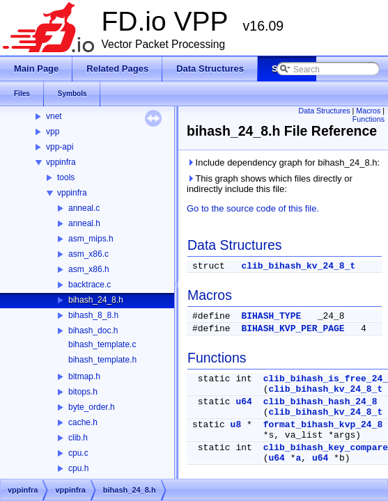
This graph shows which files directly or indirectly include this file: (269, 183)
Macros (368, 110)
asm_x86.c (88, 254)
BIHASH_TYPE (271, 316)
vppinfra (61, 162)
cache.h (83, 422)
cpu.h (78, 468)
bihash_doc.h (93, 330)
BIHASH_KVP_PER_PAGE (292, 329)
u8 (236, 425)
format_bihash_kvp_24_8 (323, 425)
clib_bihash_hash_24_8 (320, 402)
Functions (368, 119)
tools (66, 177)
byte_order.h (91, 407)
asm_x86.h (88, 269)
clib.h (78, 438)
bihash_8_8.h (93, 315)
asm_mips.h (91, 239)
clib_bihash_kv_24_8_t (298, 266)
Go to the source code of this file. (253, 208)
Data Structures (324, 110)
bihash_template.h (102, 360)
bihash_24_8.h (95, 300)
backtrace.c (89, 284)
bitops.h (83, 392)
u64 (243, 402)
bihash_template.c (102, 344)
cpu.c (78, 453)
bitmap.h (84, 376)
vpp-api (59, 147)
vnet (54, 116)
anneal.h (84, 223)
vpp (52, 131)
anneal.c (84, 208)
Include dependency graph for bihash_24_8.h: (283, 162)
